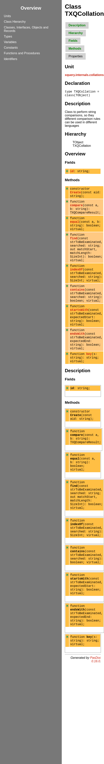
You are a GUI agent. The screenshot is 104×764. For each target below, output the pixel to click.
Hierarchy (75, 33)
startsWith (79, 329)
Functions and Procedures (22, 53)
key (89, 380)
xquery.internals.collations (84, 75)
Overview (31, 8)
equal (74, 228)
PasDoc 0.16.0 (95, 713)
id (72, 173)
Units (7, 16)
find (73, 247)
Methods (74, 48)
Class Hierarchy (15, 21)
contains (77, 306)
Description (76, 25)
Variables (10, 42)
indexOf (76, 283)
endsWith (77, 356)
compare (76, 210)
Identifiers (10, 59)
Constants (11, 47)
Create (75, 195)
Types (8, 36)
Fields (72, 40)
